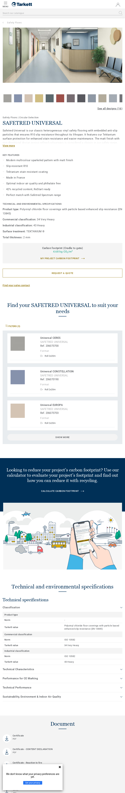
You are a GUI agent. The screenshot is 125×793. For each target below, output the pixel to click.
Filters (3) (12, 326)
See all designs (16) (109, 108)
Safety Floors (14, 22)
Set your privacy (32, 783)
